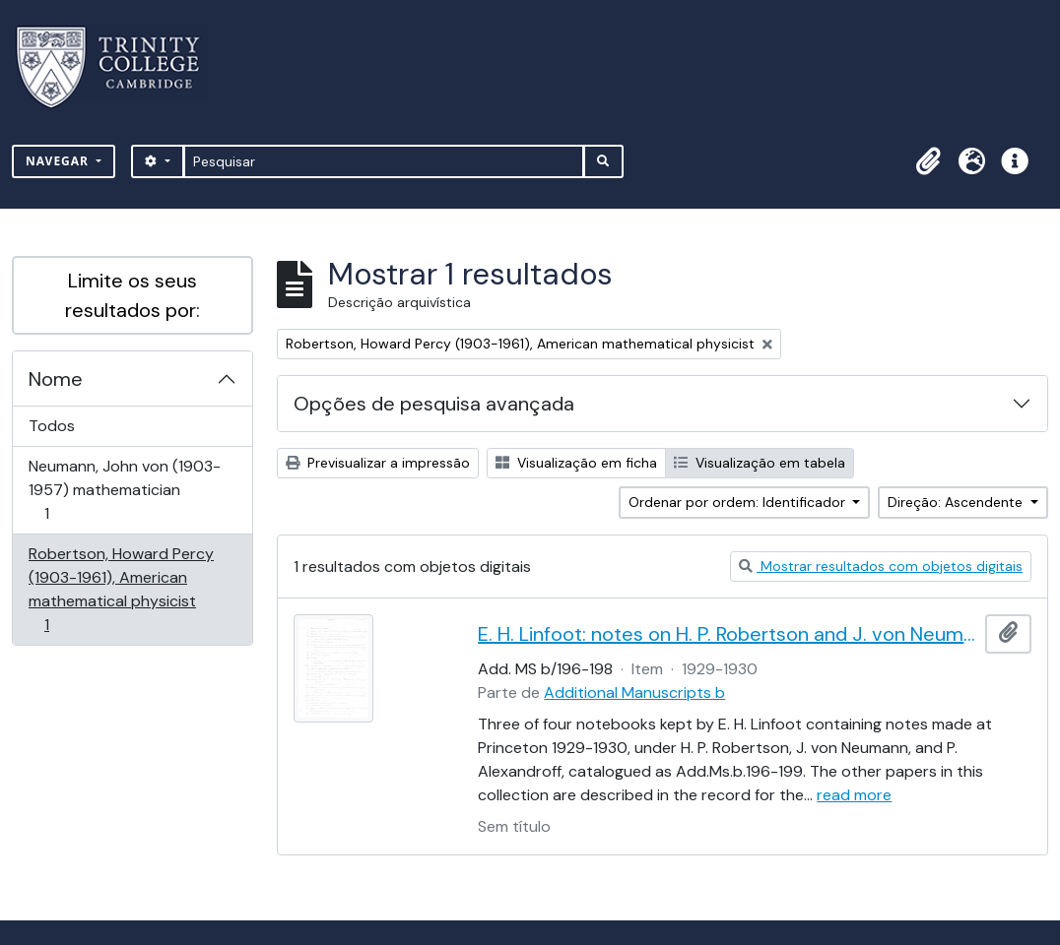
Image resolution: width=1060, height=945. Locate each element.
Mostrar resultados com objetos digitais (881, 566)
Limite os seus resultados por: (132, 295)
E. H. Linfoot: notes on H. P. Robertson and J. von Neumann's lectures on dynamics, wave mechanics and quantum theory (727, 634)
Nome (56, 379)
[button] (928, 161)
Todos (52, 425)
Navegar (59, 161)
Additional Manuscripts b (634, 692)
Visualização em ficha (576, 463)
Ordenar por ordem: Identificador (739, 502)
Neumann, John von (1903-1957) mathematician (124, 490)
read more (854, 795)
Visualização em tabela (759, 463)
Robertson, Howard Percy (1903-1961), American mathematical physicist (121, 589)
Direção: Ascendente (957, 502)
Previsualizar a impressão (378, 463)
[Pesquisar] (383, 161)
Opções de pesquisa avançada (434, 403)
